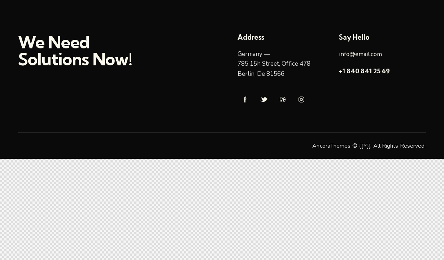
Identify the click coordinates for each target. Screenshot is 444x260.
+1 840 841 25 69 (364, 71)
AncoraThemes (331, 146)
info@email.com (361, 54)
